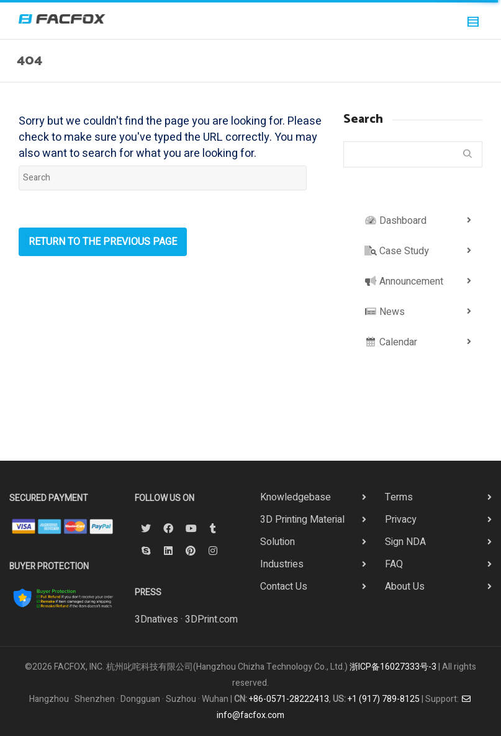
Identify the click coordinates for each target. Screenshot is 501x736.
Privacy (401, 519)
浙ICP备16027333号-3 (393, 666)
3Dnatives (156, 619)
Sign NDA (405, 541)
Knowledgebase (295, 497)
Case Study (396, 251)
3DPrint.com (211, 619)
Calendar (390, 342)
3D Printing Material (302, 519)
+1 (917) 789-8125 (384, 699)
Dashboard (395, 220)
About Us (405, 586)
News (384, 311)
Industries (282, 564)
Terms (399, 497)
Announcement (403, 281)
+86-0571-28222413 (289, 699)
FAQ (394, 564)
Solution (277, 541)
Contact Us (283, 586)
